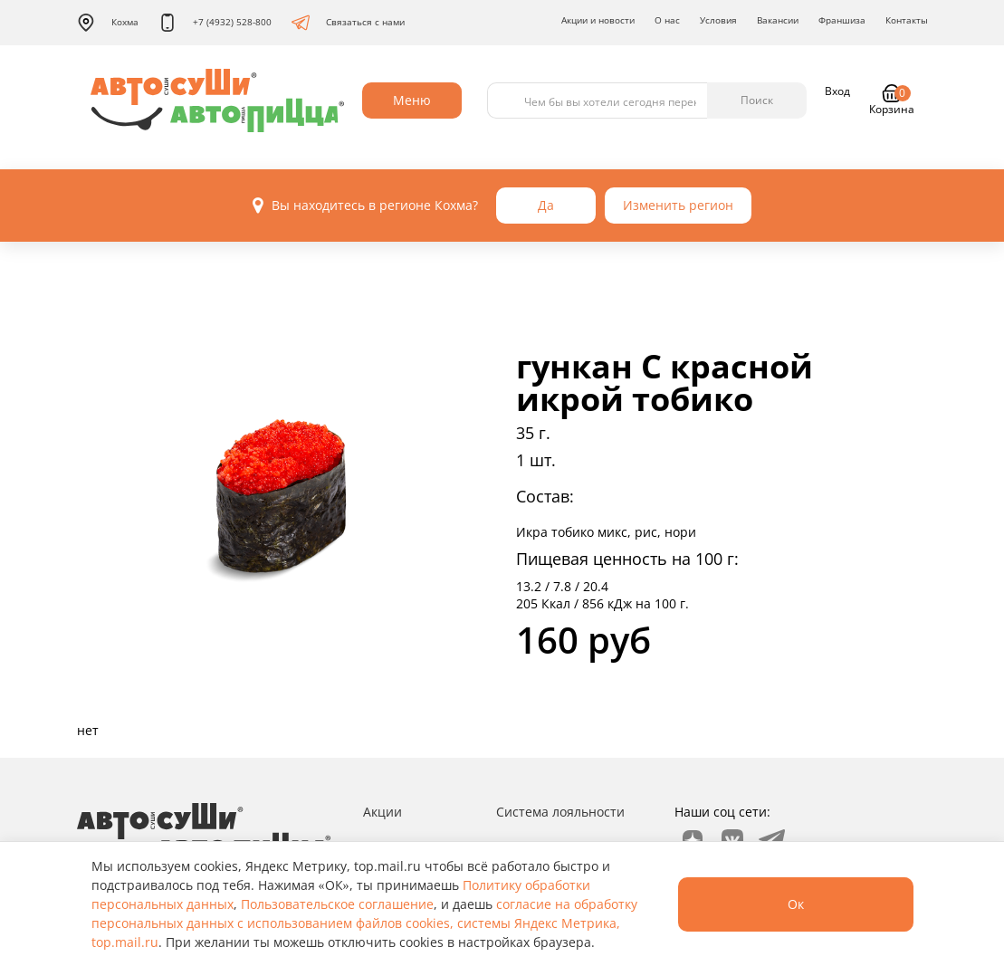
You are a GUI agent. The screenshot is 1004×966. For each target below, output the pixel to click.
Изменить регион (678, 205)
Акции (382, 811)
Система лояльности (560, 811)
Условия (718, 20)
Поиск (757, 100)
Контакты (906, 20)
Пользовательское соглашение (337, 904)
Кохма (108, 23)
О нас (667, 20)
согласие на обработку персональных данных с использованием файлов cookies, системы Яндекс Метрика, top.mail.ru (364, 923)
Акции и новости (598, 20)
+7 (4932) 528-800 (215, 23)
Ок (796, 904)
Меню (412, 100)
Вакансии (777, 20)
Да (546, 205)
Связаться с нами (348, 23)
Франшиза (841, 20)
